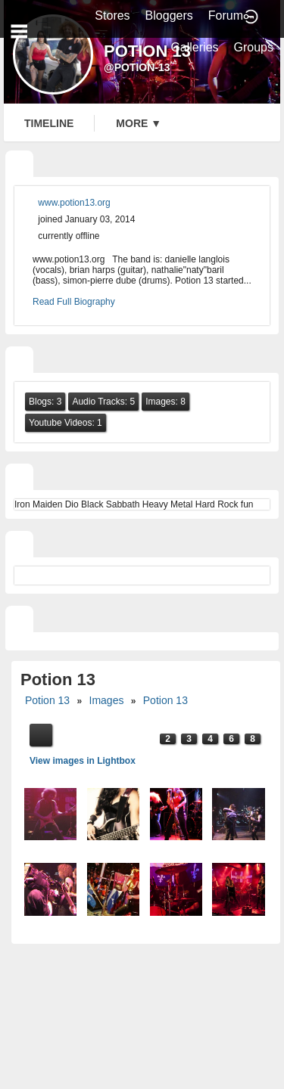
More (138, 123)
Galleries (194, 47)
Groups (253, 47)
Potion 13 (47, 700)
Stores (112, 15)
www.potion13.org (74, 202)
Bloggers (169, 15)
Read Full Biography (74, 301)
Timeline (48, 123)
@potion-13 (137, 67)
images (106, 700)
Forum (225, 15)
